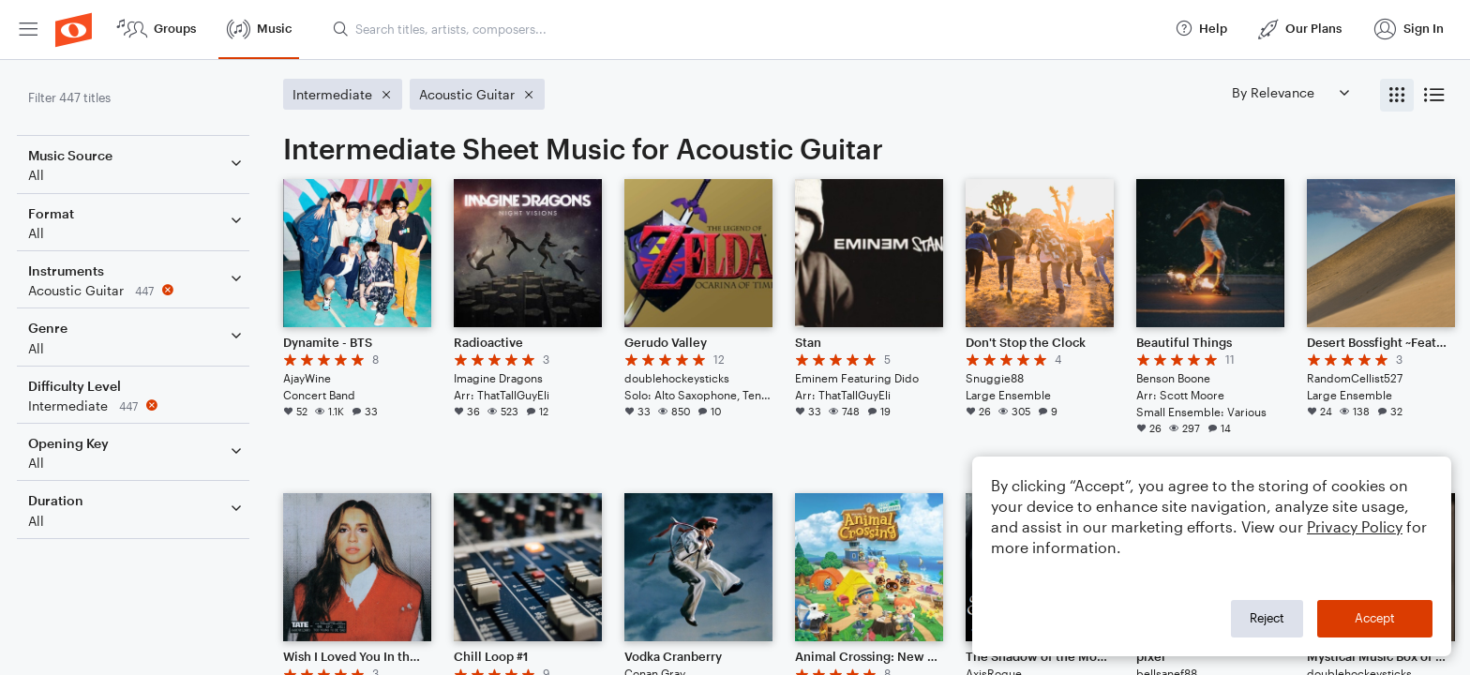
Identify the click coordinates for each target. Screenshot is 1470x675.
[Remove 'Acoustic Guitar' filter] (139, 290)
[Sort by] (1290, 92)
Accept (1375, 617)
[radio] (1397, 95)
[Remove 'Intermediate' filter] (139, 405)
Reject (1267, 617)
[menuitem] (28, 29)
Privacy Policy (1354, 526)
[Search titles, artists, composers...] (745, 29)
